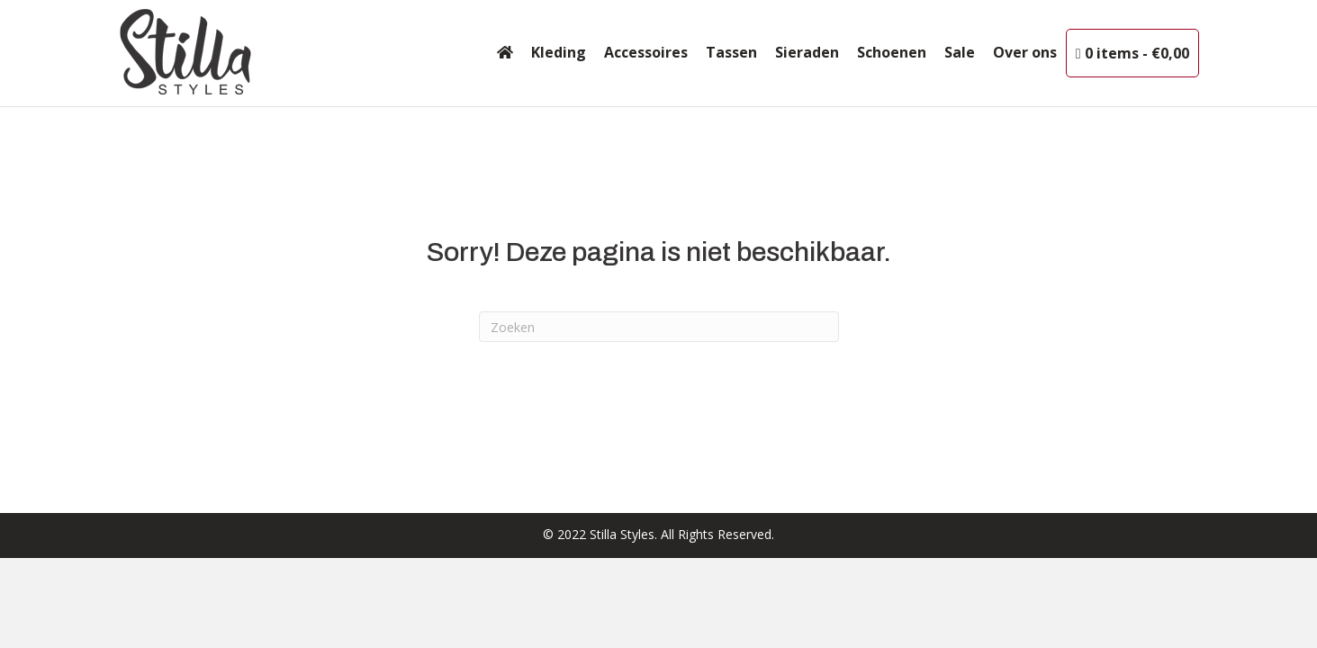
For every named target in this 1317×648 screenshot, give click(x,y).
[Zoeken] (659, 326)
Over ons (1025, 52)
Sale (959, 52)
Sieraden (807, 52)
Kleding (558, 52)
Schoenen (891, 52)
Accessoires (646, 52)
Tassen (731, 52)
